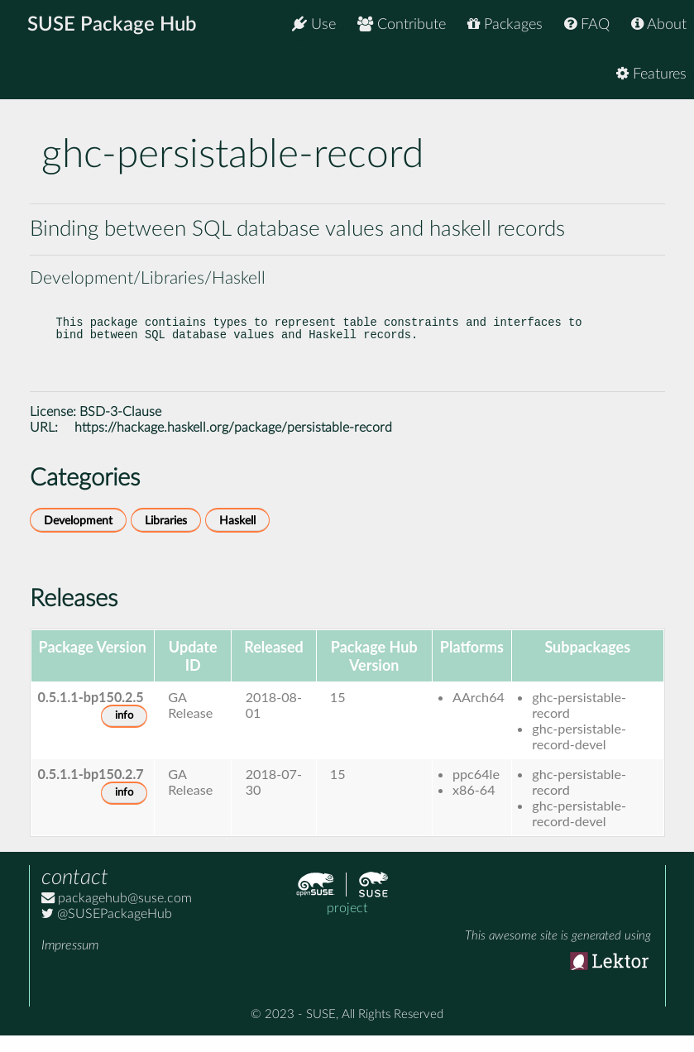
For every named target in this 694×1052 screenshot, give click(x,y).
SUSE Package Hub (112, 25)
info (124, 732)
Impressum (69, 961)
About (659, 24)
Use (314, 24)
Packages (505, 24)
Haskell (237, 537)
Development (78, 537)
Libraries (166, 537)
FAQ (587, 24)
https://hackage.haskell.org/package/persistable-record (233, 444)
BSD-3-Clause (120, 428)
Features (651, 74)
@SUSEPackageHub (106, 930)
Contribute (401, 24)
